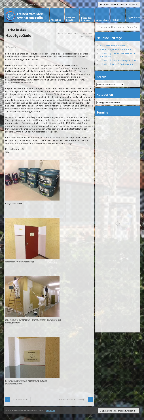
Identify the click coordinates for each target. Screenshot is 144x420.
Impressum (50, 410)
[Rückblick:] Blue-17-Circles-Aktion (116, 64)
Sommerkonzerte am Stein (113, 45)
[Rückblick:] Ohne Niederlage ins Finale (119, 60)
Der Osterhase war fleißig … (72, 399)
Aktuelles (77, 33)
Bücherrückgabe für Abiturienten (116, 49)
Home (69, 33)
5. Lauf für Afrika (20, 399)
